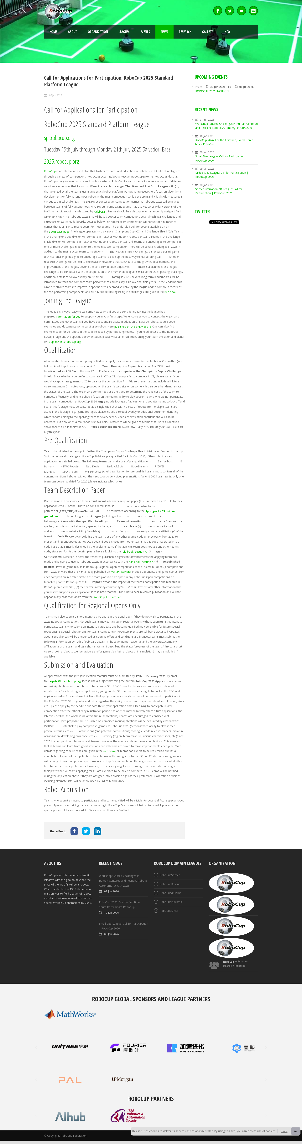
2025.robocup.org (61, 161)
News (164, 31)
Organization (98, 31)
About (72, 31)
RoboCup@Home (170, 893)
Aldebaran (100, 212)
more (284, 1131)
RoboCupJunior (169, 911)
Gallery (207, 31)
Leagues (124, 31)
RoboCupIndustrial (171, 902)
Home (53, 31)
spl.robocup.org (59, 137)
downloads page (59, 232)
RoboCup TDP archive (107, 597)
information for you (68, 316)
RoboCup (50, 171)
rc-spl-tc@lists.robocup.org (64, 341)
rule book (170, 292)
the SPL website (121, 572)
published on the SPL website (132, 326)
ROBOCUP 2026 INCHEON (212, 91)
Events (145, 31)
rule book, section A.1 (135, 551)
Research (185, 31)
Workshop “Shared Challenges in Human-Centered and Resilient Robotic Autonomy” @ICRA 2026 (123, 880)
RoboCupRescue (170, 884)
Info (227, 31)
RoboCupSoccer (170, 875)
